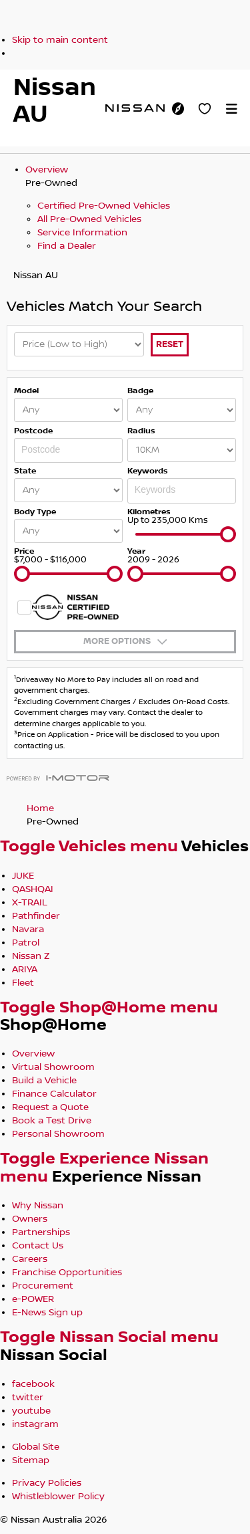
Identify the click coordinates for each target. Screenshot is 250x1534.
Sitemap (30, 1460)
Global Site (35, 1447)
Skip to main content (60, 40)
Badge (140, 391)
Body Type (35, 512)
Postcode (33, 431)
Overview (46, 170)
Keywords (147, 471)
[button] (231, 108)
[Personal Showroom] (204, 108)
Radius (141, 431)
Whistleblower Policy (58, 1496)
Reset (169, 344)
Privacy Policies (46, 1483)
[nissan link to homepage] (135, 108)
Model (26, 391)
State (25, 471)
